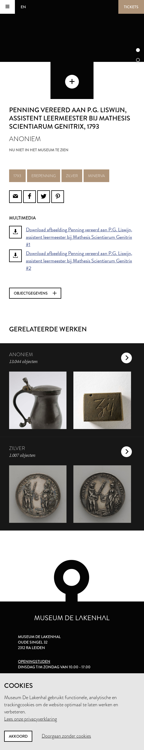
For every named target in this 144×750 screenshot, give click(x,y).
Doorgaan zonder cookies (66, 736)
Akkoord (18, 736)
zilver (72, 175)
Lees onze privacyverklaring (30, 718)
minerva (96, 175)
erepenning (43, 175)
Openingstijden (34, 661)
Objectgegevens (35, 293)
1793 (17, 175)
